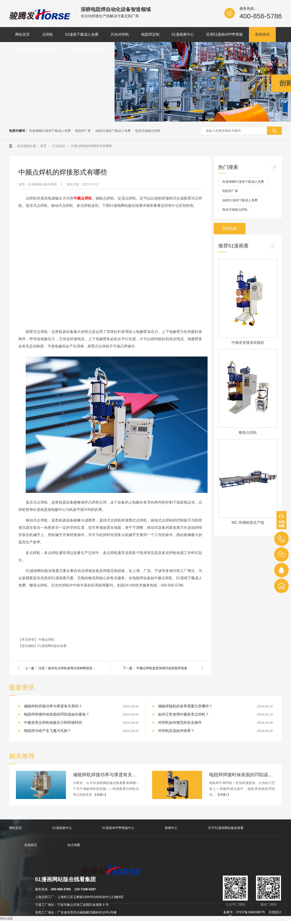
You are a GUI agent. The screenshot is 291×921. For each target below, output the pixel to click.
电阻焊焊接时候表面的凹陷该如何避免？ (242, 774)
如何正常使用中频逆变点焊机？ (183, 714)
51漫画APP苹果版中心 (118, 828)
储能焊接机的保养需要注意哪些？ (185, 706)
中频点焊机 (46, 639)
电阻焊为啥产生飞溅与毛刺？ (47, 731)
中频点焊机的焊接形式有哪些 (91, 146)
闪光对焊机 (120, 34)
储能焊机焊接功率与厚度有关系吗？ (53, 706)
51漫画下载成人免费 (81, 34)
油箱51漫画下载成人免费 (113, 130)
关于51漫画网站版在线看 (35, 49)
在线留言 (30, 845)
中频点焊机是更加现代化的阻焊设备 (161, 668)
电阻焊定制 (150, 34)
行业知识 (59, 146)
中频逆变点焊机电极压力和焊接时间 (53, 722)
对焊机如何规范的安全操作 (180, 722)
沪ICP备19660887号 (250, 912)
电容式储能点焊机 (148, 130)
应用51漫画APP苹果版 (224, 34)
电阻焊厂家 (83, 130)
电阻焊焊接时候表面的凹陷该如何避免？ (56, 714)
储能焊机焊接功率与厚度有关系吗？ (106, 774)
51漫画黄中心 (183, 34)
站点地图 (74, 845)
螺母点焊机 (248, 432)
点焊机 (47, 34)
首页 (44, 146)
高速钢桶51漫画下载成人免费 (50, 130)
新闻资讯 (262, 34)
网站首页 (22, 34)
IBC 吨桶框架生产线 (247, 522)
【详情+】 (100, 794)
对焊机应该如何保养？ (176, 731)
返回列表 (229, 228)
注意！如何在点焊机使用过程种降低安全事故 (68, 668)
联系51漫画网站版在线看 (88, 49)
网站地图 (6, 918)
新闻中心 (171, 828)
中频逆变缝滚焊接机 (247, 342)
